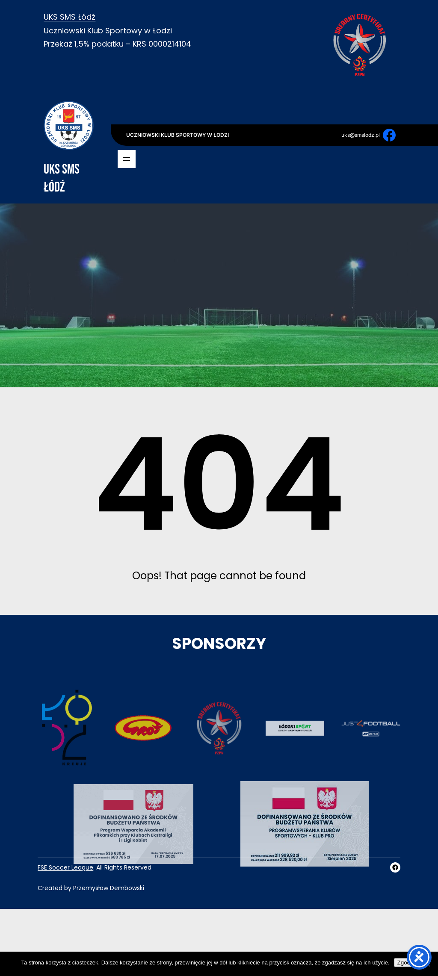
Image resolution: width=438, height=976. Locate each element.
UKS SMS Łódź (69, 17)
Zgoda (405, 962)
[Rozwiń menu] (127, 159)
